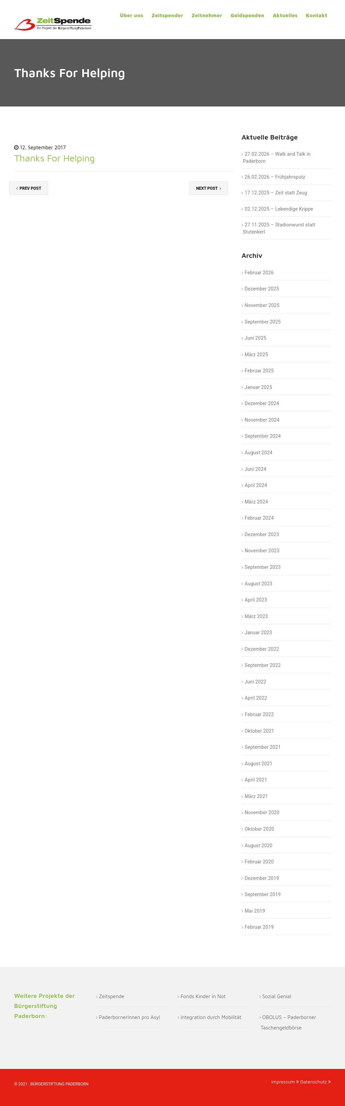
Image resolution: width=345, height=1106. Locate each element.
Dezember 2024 (262, 403)
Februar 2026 (259, 272)
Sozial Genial (276, 996)
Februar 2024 (259, 518)
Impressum (285, 1081)
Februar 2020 (259, 861)
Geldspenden (247, 15)
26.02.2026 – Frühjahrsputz (275, 177)
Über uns (132, 15)
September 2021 (263, 747)
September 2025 (263, 322)
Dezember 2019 (262, 878)
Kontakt (316, 15)
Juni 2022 (255, 681)
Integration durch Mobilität (211, 1017)
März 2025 (256, 354)
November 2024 (262, 420)
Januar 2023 (258, 632)
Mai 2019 (255, 911)
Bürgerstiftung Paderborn (59, 1084)
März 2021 (256, 796)
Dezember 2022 (262, 649)
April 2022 (256, 698)
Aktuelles (285, 15)
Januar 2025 (258, 387)
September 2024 (263, 436)
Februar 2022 (259, 714)
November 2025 (262, 305)
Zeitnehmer (207, 15)
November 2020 (262, 812)
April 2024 (256, 485)
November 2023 (262, 550)
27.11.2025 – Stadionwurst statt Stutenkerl (279, 228)
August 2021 (258, 763)
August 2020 (258, 845)
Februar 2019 (259, 927)
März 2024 (256, 501)
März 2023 (256, 616)
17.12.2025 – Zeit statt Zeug (276, 192)
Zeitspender (167, 15)
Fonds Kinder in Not (203, 996)
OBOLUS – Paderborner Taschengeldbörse (288, 1022)
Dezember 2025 (262, 288)
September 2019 (263, 894)
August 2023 (258, 583)
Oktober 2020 (259, 829)
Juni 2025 (255, 338)
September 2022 (263, 665)
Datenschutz (315, 1081)
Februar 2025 (259, 370)
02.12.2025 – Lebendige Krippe (279, 209)
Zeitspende (111, 996)
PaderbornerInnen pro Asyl (129, 1017)
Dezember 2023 (262, 534)
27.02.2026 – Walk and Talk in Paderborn (277, 157)
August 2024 (258, 452)
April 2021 (256, 779)
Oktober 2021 (259, 731)
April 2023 (256, 600)
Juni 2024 (255, 469)
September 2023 (263, 567)
